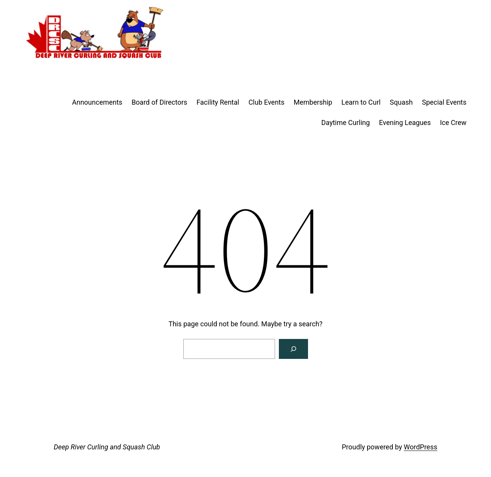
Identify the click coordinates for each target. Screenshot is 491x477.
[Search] (293, 349)
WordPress (420, 447)
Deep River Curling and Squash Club (107, 447)
